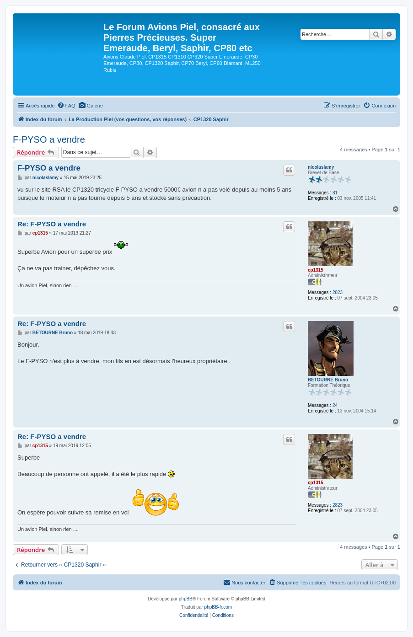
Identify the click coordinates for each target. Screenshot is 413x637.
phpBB (186, 598)
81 (335, 192)
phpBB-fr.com (218, 607)
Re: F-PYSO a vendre (51, 224)
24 (335, 405)
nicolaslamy (321, 167)
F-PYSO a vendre (49, 139)
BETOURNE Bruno (328, 379)
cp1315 (315, 270)
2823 (338, 292)
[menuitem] (66, 105)
